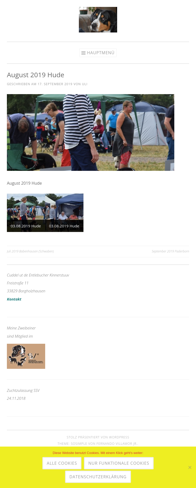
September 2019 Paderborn (170, 251)
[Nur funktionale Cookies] (189, 467)
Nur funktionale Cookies (118, 463)
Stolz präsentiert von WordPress (98, 437)
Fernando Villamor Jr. (116, 443)
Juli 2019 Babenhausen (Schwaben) (30, 251)
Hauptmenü (101, 53)
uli (85, 84)
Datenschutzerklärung (98, 477)
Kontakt (14, 299)
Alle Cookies (62, 463)
